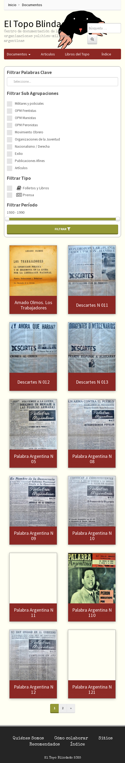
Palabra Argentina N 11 (33, 612)
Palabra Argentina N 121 (92, 689)
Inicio (12, 4)
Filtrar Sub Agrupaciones (32, 93)
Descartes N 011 (92, 305)
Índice (77, 745)
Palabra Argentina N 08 (92, 458)
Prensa (24, 194)
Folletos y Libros (32, 188)
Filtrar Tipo (19, 178)
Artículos (21, 168)
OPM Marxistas (25, 118)
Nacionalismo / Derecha (32, 146)
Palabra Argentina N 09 (33, 535)
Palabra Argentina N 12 (33, 689)
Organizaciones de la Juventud (37, 139)
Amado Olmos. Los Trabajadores (33, 305)
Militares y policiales (29, 103)
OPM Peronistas (26, 125)
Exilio (19, 153)
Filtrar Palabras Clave (29, 72)
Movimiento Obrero (29, 132)
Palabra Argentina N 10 (92, 535)
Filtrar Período (22, 205)
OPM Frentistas (25, 110)
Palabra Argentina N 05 (33, 458)
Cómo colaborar (71, 738)
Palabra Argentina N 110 (92, 612)
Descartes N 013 (92, 382)
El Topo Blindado (38, 24)
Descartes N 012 (33, 382)
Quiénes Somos (28, 738)
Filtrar (63, 228)
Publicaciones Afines (30, 161)
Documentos (32, 4)
